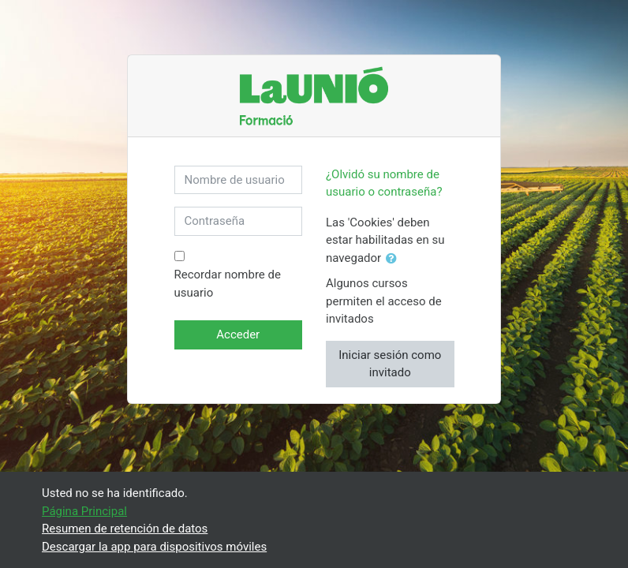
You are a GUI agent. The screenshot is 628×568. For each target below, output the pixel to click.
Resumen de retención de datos (124, 528)
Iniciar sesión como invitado (389, 364)
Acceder (238, 334)
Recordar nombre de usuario (227, 283)
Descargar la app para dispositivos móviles (154, 547)
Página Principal (84, 511)
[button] (394, 259)
